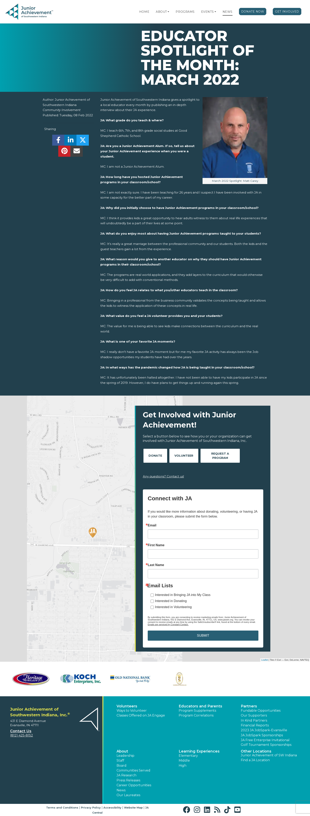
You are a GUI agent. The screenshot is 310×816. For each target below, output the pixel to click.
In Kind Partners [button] (254, 720)
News (227, 12)
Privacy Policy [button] (91, 807)
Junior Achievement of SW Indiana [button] (269, 755)
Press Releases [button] (128, 780)
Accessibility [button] (112, 807)
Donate (155, 455)
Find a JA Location (255, 760)
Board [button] (121, 765)
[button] (168, 12)
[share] (58, 141)
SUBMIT (203, 635)
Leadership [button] (125, 756)
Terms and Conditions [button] (62, 807)
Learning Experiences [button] (199, 751)
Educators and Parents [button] (200, 706)
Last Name (156, 565)
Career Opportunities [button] (134, 785)
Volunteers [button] (127, 706)
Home (144, 12)
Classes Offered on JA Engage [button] (141, 715)
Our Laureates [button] (128, 795)
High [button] (182, 765)
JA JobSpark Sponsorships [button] (262, 735)
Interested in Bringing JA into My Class (182, 595)
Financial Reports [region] (255, 725)
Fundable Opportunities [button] (260, 710)
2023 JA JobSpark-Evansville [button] (264, 730)
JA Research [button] (126, 775)
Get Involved (287, 11)
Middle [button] (184, 760)
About (161, 12)
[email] (76, 152)
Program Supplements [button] (197, 710)
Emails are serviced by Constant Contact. (168, 624)
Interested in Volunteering (173, 607)
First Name (156, 545)
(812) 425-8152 (21, 735)
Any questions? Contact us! (163, 476)
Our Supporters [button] (254, 715)
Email (152, 525)
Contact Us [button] (20, 731)
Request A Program (220, 456)
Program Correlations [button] (196, 715)
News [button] (121, 790)
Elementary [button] (188, 756)
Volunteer (183, 455)
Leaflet (264, 660)
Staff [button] (120, 760)
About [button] (122, 751)
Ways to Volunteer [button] (132, 710)
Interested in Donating (171, 601)
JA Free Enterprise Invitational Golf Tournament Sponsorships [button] (266, 742)
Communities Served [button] (133, 770)
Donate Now (252, 11)
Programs (185, 12)
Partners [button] (249, 706)
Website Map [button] (133, 807)
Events (207, 12)
